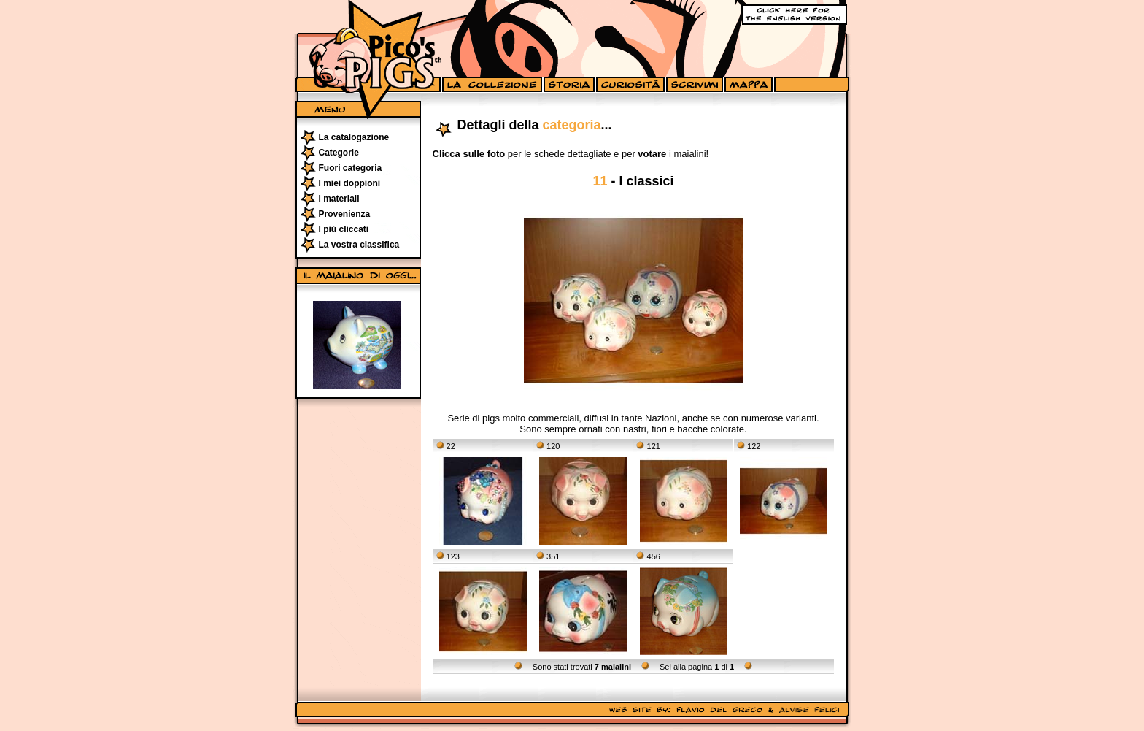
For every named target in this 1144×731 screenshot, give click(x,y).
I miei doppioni (350, 183)
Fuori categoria (350, 168)
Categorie (339, 153)
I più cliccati (344, 229)
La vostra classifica (359, 245)
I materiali (339, 199)
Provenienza (345, 214)
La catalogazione (354, 137)
